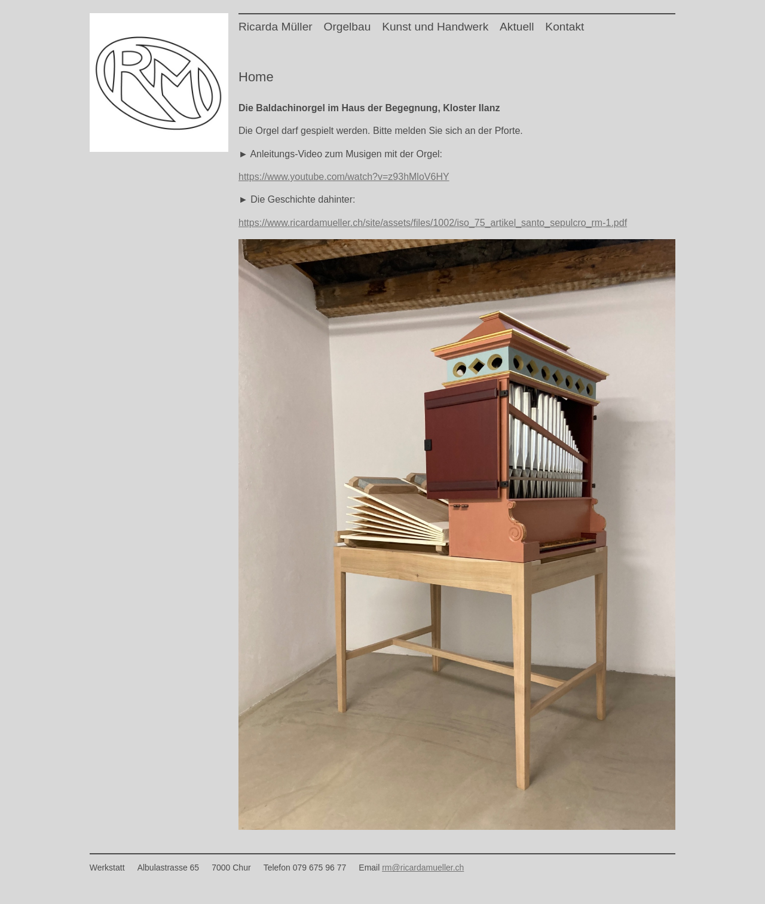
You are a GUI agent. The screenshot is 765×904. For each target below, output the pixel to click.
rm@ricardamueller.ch (423, 867)
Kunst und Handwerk (435, 26)
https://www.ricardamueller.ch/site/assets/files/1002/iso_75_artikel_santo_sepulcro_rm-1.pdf (432, 223)
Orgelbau (347, 26)
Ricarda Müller (275, 26)
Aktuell (517, 26)
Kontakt (564, 26)
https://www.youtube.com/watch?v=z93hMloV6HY (343, 177)
